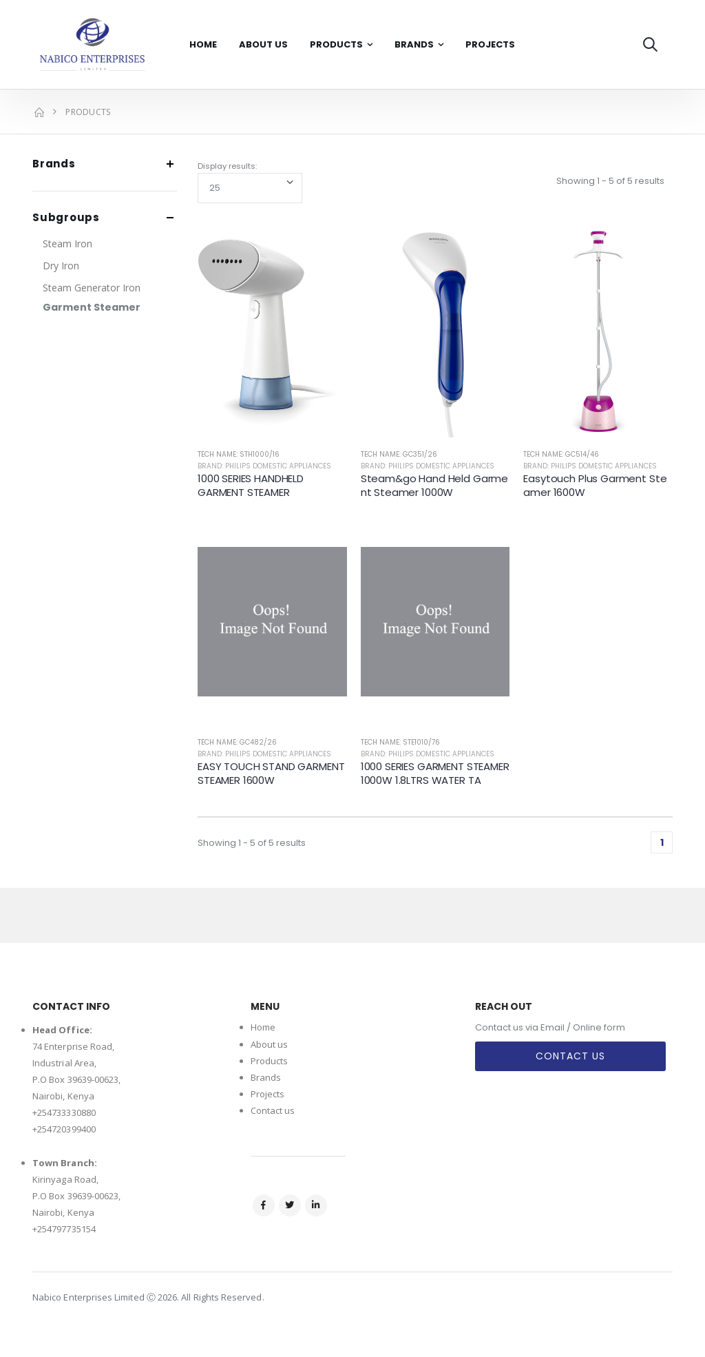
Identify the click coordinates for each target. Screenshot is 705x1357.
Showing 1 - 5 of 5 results (610, 180)
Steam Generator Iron (91, 287)
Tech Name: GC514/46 (561, 454)
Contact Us (570, 1056)
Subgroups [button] (66, 218)
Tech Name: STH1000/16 (239, 454)
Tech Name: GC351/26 (399, 454)
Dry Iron (61, 265)
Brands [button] (54, 164)
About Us (263, 44)
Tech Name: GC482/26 (237, 742)
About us (269, 1044)
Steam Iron (67, 243)
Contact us (273, 1110)
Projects (490, 44)
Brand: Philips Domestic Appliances (264, 466)
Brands (414, 44)
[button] (650, 44)
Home (203, 44)
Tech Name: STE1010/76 (400, 742)
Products (336, 44)
